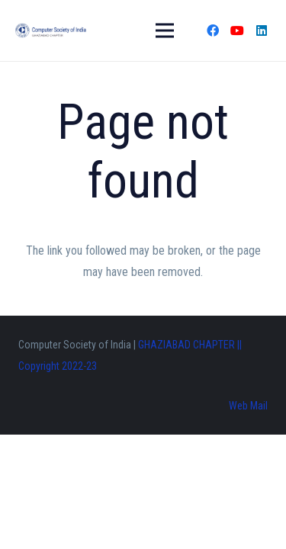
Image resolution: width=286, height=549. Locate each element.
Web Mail (248, 406)
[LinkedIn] (261, 30)
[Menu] (165, 30)
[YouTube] (237, 30)
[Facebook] (213, 30)
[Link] (50, 30)
